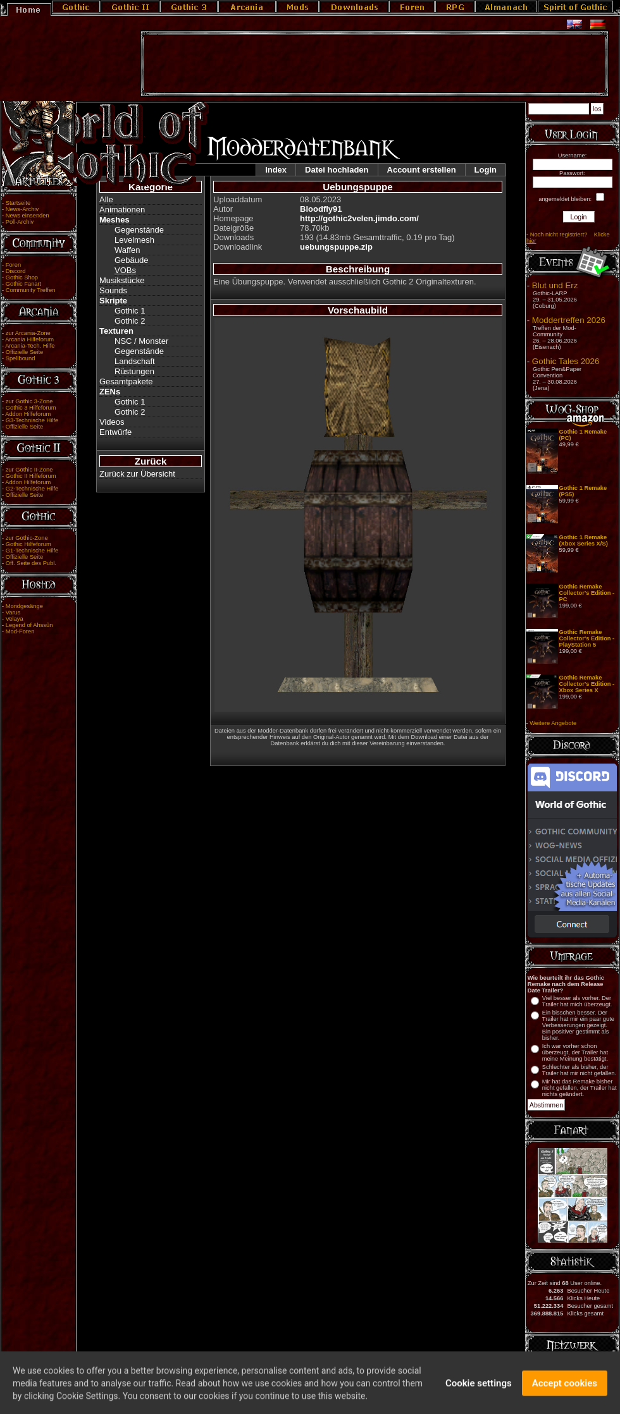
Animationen (122, 209)
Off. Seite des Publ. (31, 563)
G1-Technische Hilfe (32, 550)
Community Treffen (31, 290)
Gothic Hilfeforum (28, 544)
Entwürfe (115, 432)
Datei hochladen (336, 169)
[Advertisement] (374, 63)
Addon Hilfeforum (28, 414)
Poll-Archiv (20, 222)
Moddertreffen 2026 (568, 320)
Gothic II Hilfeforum (31, 476)
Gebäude (132, 260)
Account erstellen (421, 169)
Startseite (18, 203)
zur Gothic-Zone (27, 538)
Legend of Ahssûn (29, 625)
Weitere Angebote (553, 723)
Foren (13, 265)
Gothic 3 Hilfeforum (31, 408)
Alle (106, 199)
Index (276, 169)
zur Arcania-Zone (28, 333)
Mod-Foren (20, 631)
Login (485, 169)
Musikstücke (122, 280)
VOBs (125, 270)
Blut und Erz (555, 285)
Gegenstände (139, 230)
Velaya (14, 619)
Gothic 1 (130, 310)
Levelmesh (134, 240)
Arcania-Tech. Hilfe (29, 346)
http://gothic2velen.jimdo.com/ (359, 218)
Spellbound (20, 358)
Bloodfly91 (321, 209)
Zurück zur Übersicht (137, 473)
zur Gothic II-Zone (29, 469)
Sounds (113, 290)
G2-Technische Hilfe (32, 488)
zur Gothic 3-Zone (29, 401)
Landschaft (135, 361)
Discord (16, 271)
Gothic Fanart (24, 284)
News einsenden (27, 215)
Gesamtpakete (126, 381)
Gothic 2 (130, 321)
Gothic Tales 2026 (565, 361)
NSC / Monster (141, 341)
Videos (112, 422)
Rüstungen (134, 371)
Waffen (127, 250)
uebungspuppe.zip (336, 247)
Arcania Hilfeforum (29, 339)
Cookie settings (478, 1391)
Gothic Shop (22, 277)
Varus (13, 612)
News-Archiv (22, 209)
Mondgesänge (24, 606)
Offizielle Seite (24, 352)
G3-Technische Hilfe (32, 420)
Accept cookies (564, 1391)
